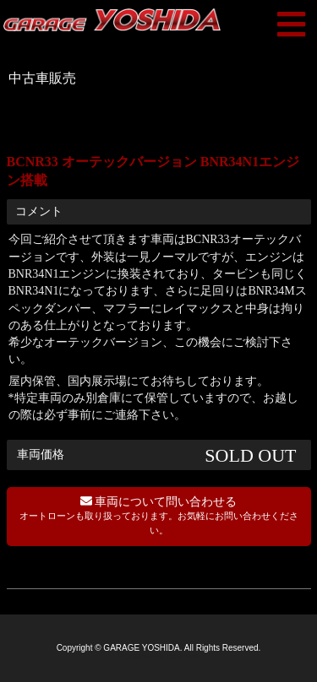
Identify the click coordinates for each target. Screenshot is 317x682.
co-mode (183, 656)
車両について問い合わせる (158, 515)
